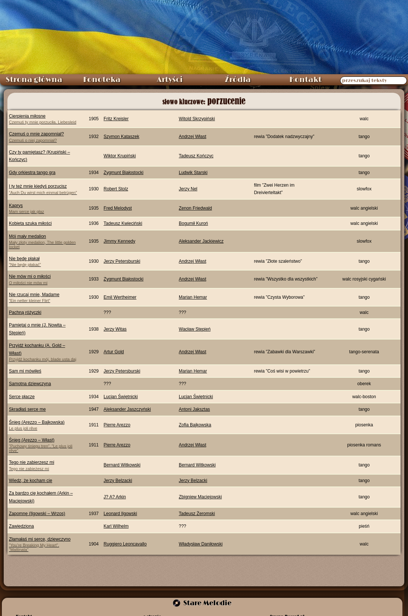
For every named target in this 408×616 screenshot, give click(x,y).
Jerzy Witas (114, 329)
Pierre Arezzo (116, 424)
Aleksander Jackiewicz (201, 241)
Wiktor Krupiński (119, 155)
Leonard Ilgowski (120, 513)
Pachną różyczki (25, 312)
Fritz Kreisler (115, 118)
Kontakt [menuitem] (305, 79)
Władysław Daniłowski (201, 544)
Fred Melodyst (117, 208)
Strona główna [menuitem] (34, 79)
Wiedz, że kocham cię (30, 480)
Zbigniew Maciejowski (200, 496)
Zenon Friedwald (195, 208)
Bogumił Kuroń (193, 223)
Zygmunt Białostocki (123, 172)
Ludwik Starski (193, 172)
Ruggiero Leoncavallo (125, 544)
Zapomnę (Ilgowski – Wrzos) (37, 513)
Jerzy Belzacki (117, 480)
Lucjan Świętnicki (120, 396)
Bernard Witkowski (121, 465)
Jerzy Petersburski (121, 261)
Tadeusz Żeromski (197, 513)
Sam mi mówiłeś (25, 371)
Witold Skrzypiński (197, 118)
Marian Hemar (193, 297)
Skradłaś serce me (27, 409)
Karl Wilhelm (115, 526)
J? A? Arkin (114, 496)
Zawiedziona (21, 526)
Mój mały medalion (44, 241)
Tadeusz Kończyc (196, 155)
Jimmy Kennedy (119, 241)
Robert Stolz (115, 188)
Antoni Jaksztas (194, 409)
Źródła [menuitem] (238, 79)
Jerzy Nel (188, 188)
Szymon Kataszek (121, 136)
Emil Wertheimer (119, 297)
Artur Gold (113, 351)
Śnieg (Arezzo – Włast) (44, 445)
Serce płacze (21, 396)
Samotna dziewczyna (30, 383)
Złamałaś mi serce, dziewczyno (44, 544)
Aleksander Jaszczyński (127, 409)
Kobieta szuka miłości (30, 223)
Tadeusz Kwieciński (122, 223)
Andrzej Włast (192, 136)
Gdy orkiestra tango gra (32, 172)
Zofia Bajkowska (195, 424)
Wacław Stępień (195, 329)
